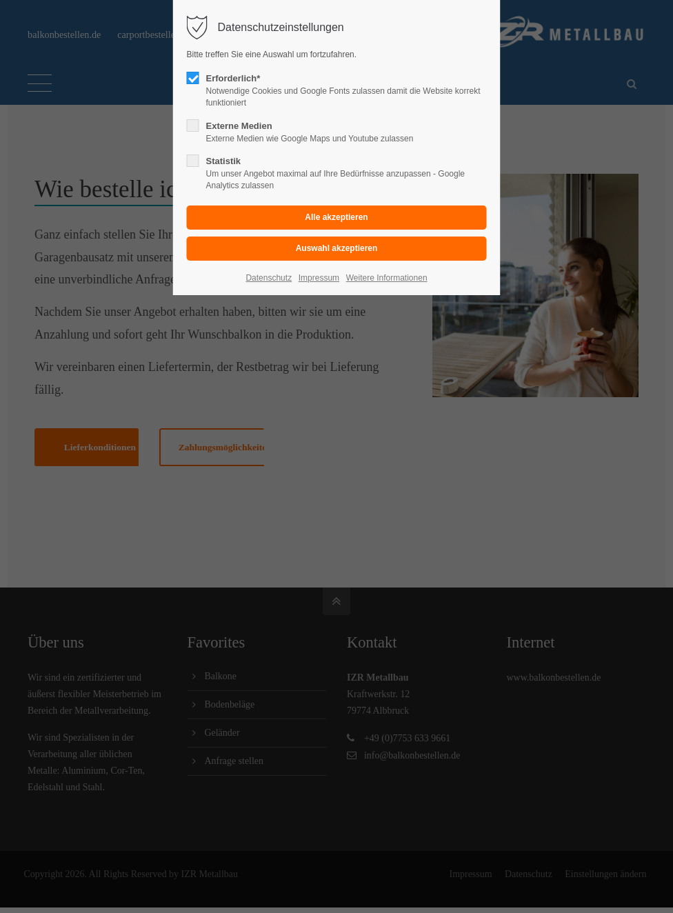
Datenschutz (268, 278)
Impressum (319, 278)
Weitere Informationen (387, 278)
